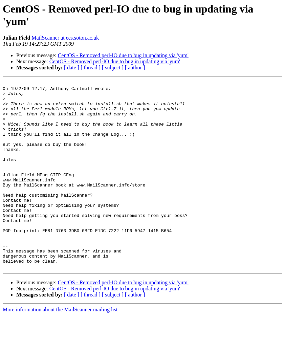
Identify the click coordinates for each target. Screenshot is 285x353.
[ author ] (135, 67)
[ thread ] (91, 67)
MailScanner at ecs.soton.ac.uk (65, 38)
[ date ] (71, 67)
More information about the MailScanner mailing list (60, 347)
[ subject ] (113, 67)
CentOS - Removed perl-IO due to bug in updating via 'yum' (123, 55)
